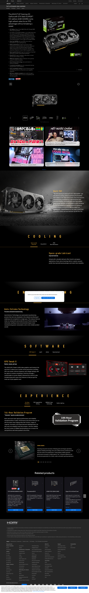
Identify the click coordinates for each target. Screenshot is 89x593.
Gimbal (33, 577)
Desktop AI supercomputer (37, 551)
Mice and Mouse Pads (36, 560)
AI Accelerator (21, 566)
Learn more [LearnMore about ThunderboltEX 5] (34, 510)
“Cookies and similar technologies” (38, 591)
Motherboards (21, 551)
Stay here (37, 297)
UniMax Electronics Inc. (49, 558)
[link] (8, 3)
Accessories (8, 549)
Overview (8, 8)
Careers (46, 547)
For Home (8, 553)
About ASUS (47, 545)
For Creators (8, 557)
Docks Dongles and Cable (36, 571)
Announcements (48, 549)
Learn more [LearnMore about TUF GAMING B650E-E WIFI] (15, 510)
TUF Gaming (32, 541)
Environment (80, 1)
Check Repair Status (61, 545)
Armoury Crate (47, 575)
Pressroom (47, 553)
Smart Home (34, 555)
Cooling (20, 556)
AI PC (46, 562)
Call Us (59, 553)
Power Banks (34, 573)
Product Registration (61, 549)
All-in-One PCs (9, 569)
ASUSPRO (47, 568)
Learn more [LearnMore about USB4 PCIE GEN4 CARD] (54, 510)
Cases (20, 555)
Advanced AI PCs (48, 564)
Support (23, 8)
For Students (8, 558)
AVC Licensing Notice (49, 571)
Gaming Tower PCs (9, 573)
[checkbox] (79, 69)
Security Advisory (61, 555)
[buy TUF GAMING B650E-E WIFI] (15, 491)
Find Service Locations (62, 547)
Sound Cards (21, 568)
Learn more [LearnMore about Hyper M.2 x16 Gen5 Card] (73, 510)
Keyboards (34, 558)
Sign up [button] (24, 585)
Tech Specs (13, 8)
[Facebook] (39, 585)
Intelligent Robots (35, 547)
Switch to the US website (48, 297)
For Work (8, 555)
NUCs (7, 575)
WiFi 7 (20, 571)
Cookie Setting (62, 587)
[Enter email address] (13, 585)
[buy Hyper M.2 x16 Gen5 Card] (72, 491)
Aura (46, 577)
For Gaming (8, 560)
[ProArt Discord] (63, 585)
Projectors (8, 568)
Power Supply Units (22, 558)
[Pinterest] (51, 585)
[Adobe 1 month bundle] (18, 79)
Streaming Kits (34, 564)
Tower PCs (8, 571)
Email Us (59, 551)
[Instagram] (31, 585)
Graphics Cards (22, 553)
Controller (34, 575)
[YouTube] (35, 585)
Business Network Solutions (24, 580)
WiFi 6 (20, 573)
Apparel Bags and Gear (36, 566)
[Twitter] (43, 585)
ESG (71, 545)
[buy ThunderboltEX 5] (31, 491)
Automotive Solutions (49, 569)
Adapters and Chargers (36, 569)
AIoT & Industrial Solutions (36, 549)
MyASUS (59, 558)
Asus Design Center (48, 566)
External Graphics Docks (23, 564)
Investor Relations (48, 551)
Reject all (73, 587)
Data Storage (21, 562)
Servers (33, 553)
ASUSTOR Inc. (47, 555)
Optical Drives (21, 560)
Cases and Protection (36, 568)
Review (18, 8)
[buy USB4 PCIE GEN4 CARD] (52, 491)
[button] (70, 1)
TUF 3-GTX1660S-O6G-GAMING (15, 6)
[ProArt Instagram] (59, 585)
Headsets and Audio (35, 562)
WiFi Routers (21, 575)
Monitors (8, 566)
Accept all (83, 587)
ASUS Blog (47, 573)
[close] (62, 292)
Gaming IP (34, 579)
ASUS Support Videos (62, 556)
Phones (7, 547)
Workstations (8, 579)
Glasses (20, 547)
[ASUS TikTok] (55, 585)
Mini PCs (8, 577)
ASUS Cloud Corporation (49, 556)
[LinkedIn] (47, 585)
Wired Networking (35, 545)
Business (74, 1)
